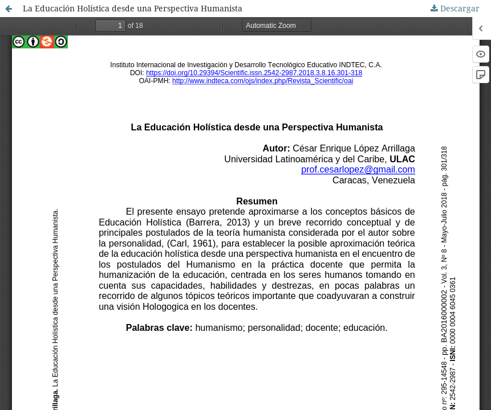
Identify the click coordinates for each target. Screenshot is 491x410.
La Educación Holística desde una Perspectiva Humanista (132, 8)
